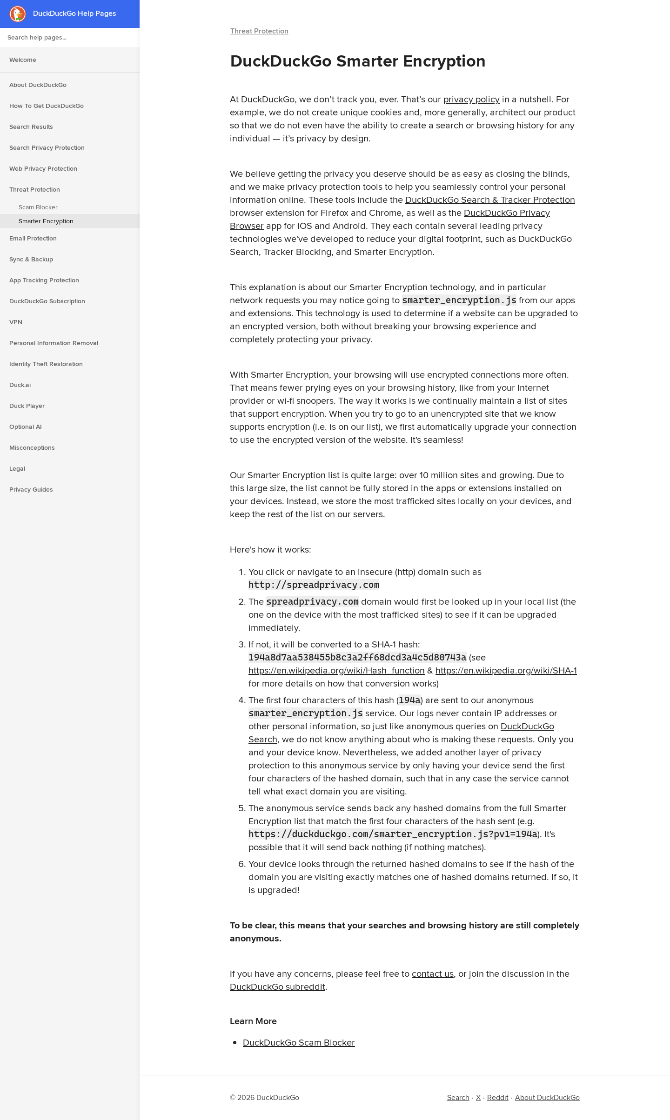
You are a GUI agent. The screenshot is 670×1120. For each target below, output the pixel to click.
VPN (15, 322)
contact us (433, 973)
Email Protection (33, 238)
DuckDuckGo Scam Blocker (299, 1042)
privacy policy (471, 99)
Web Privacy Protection (43, 168)
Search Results (31, 126)
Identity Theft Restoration (46, 363)
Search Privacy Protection (47, 147)
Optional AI (25, 426)
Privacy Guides (31, 489)
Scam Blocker (38, 207)
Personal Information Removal (53, 342)
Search (458, 1097)
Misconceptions (32, 447)
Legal (17, 468)
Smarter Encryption (46, 221)
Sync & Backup (31, 259)
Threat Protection (34, 189)
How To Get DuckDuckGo (46, 105)
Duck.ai (20, 384)
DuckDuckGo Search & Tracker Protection (490, 199)
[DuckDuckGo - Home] (21, 13)
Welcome (22, 59)
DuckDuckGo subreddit (277, 986)
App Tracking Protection (44, 280)
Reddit (498, 1097)
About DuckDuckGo (38, 84)
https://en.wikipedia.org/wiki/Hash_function (336, 670)
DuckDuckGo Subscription (47, 301)
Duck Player (27, 405)
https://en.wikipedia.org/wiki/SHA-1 (506, 670)
